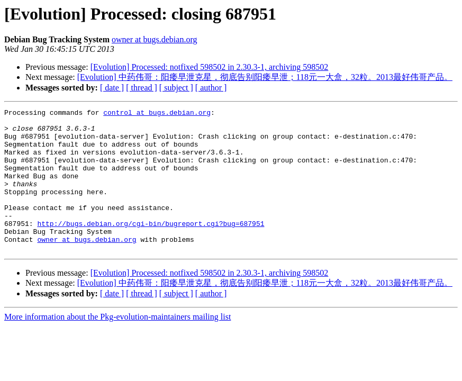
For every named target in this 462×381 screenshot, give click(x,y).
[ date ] (112, 87)
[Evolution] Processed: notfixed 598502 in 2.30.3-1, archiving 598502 (209, 66)
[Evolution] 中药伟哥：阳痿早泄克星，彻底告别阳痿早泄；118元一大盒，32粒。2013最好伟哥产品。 (264, 76)
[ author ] (211, 87)
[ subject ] (176, 87)
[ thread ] (141, 87)
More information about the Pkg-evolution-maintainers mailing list (117, 345)
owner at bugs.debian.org (154, 39)
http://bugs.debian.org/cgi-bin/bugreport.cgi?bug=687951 (150, 247)
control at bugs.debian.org (157, 114)
